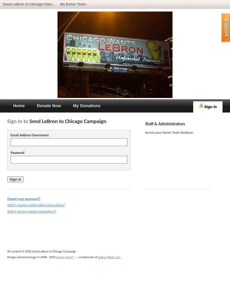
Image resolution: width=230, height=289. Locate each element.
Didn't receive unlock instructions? (31, 211)
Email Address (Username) (30, 135)
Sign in (208, 106)
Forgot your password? (23, 199)
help (225, 27)
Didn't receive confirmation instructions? (36, 205)
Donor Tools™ (65, 257)
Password (17, 152)
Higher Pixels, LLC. (109, 257)
